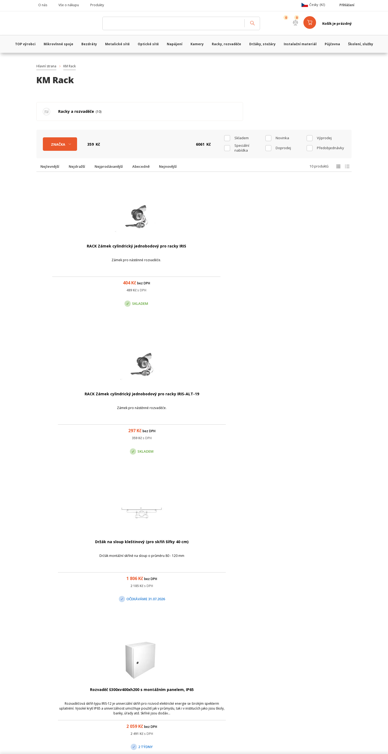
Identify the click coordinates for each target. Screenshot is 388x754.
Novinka (282, 136)
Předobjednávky (330, 146)
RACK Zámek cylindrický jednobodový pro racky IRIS (67, 250)
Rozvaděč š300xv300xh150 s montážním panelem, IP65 (66, 546)
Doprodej (283, 146)
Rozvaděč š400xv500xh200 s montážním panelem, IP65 (151, 546)
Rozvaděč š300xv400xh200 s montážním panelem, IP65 (321, 250)
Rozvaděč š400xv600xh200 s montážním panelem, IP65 (151, 398)
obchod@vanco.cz (301, 636)
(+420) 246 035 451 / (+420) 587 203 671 (219, 636)
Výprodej (324, 136)
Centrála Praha (137, 663)
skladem (241, 136)
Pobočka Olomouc (216, 663)
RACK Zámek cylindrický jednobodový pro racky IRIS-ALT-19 (152, 250)
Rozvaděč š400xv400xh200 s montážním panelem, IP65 (66, 398)
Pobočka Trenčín (292, 663)
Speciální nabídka (241, 146)
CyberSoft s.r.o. (117, 744)
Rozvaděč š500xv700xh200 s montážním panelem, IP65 (321, 398)
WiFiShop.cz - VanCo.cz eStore (67, 23)
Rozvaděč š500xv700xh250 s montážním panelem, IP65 (236, 398)
